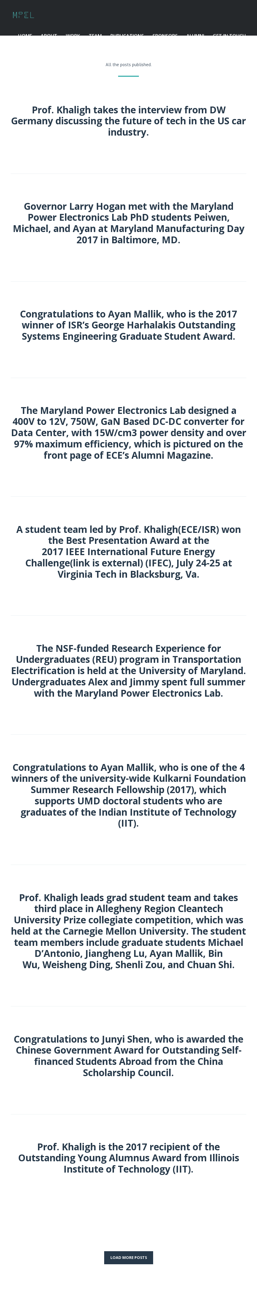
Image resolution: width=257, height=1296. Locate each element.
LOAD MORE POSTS (128, 1257)
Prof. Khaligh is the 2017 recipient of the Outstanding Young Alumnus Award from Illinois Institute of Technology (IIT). (128, 1158)
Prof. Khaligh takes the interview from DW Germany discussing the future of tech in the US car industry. (128, 121)
